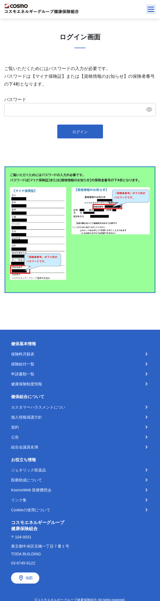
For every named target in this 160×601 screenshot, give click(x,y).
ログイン (80, 132)
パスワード (15, 99)
